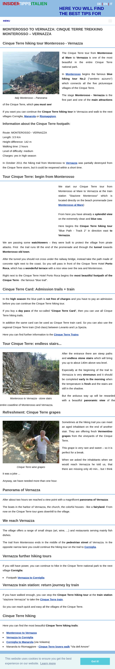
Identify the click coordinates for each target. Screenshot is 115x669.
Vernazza (71, 162)
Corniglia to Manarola (19, 641)
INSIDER (11, 3)
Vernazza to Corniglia (31, 577)
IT (111, 3)
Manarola (30, 116)
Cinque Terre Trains (66, 334)
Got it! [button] (95, 661)
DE (99, 3)
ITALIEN (39, 3)
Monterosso (73, 74)
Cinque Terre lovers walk (54, 646)
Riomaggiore (48, 116)
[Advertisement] (59, 209)
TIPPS (25, 3)
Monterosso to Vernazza (21, 632)
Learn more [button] (48, 663)
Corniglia (90, 546)
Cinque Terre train (51, 599)
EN (105, 3)
